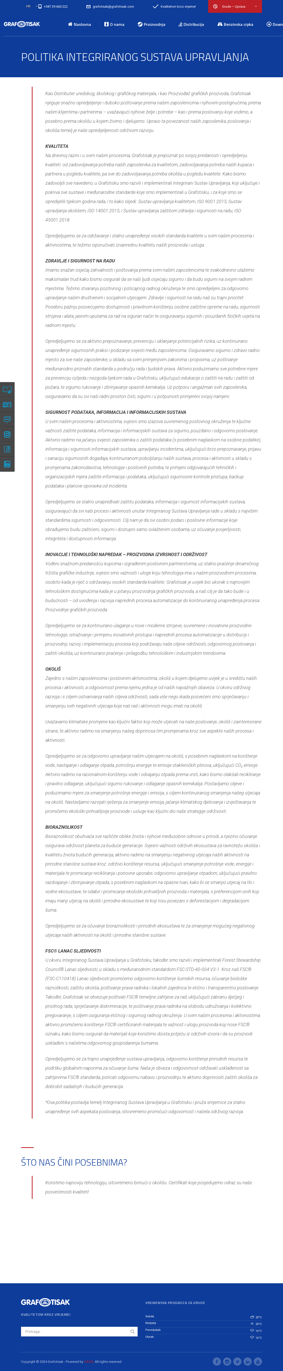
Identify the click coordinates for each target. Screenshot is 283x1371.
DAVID (88, 1362)
